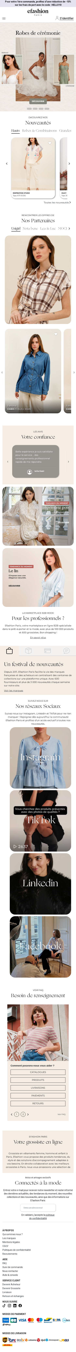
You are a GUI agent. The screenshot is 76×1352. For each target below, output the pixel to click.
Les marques (9, 1238)
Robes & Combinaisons (39, 131)
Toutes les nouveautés (57, 202)
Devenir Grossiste (11, 1288)
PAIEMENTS (38, 1095)
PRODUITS (38, 1080)
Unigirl (15, 228)
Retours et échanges (13, 1296)
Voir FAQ (61, 1114)
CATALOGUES (38, 1072)
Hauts (15, 131)
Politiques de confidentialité (16, 1250)
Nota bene (30, 228)
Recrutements (9, 1254)
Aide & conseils (10, 1275)
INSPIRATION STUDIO (21, 193)
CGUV (5, 1246)
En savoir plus (38, 637)
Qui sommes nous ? (12, 1234)
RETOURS (38, 1103)
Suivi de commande (12, 1267)
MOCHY (64, 228)
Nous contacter (10, 1271)
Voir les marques (13, 690)
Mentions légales (11, 1242)
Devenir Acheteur (11, 1284)
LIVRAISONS (38, 1087)
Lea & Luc (48, 228)
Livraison (7, 1292)
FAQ (4, 1263)
